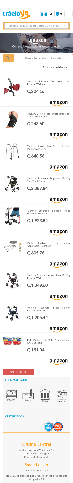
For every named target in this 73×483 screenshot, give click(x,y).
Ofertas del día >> (55, 67)
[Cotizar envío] (65, 26)
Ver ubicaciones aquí (36, 470)
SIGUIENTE (18, 372)
